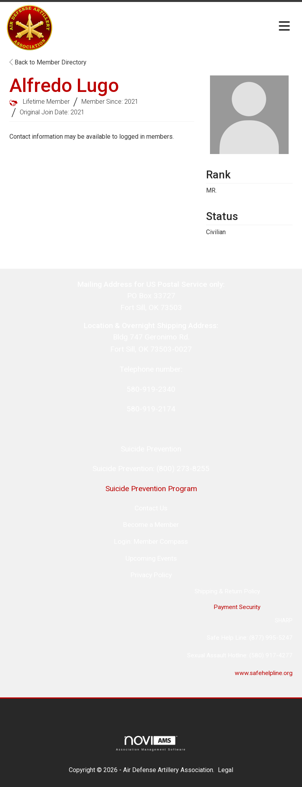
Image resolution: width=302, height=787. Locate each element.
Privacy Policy (151, 575)
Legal (225, 770)
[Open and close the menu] (173, 26)
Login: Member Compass (151, 541)
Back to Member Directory (48, 62)
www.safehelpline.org (264, 673)
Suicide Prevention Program (151, 488)
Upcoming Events (151, 558)
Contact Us (151, 508)
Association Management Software (151, 743)
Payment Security (236, 607)
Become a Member (151, 524)
